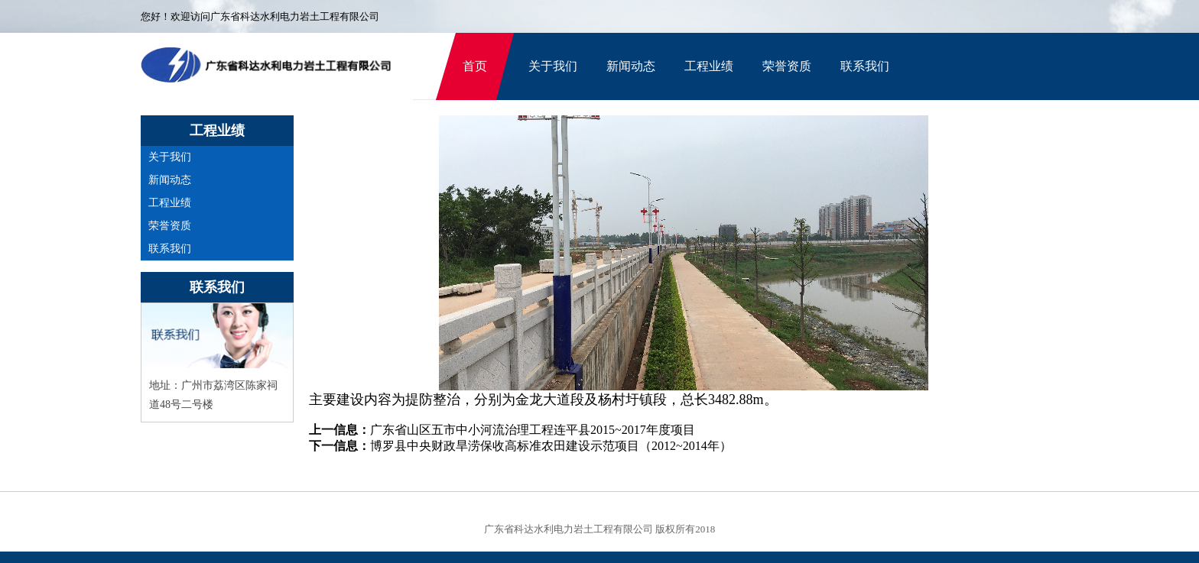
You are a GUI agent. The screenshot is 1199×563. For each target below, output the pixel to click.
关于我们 (552, 66)
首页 (475, 66)
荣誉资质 (786, 66)
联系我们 (864, 66)
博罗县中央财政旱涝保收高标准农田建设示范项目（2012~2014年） (551, 445)
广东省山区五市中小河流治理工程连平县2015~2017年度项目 (532, 429)
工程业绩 (708, 66)
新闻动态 (630, 66)
